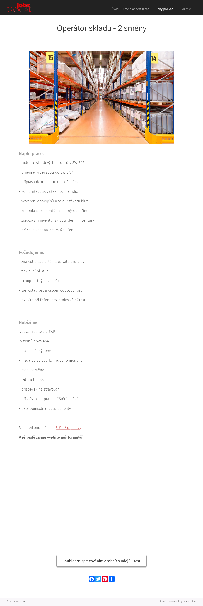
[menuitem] (109, 7)
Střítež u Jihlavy (68, 427)
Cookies (192, 601)
